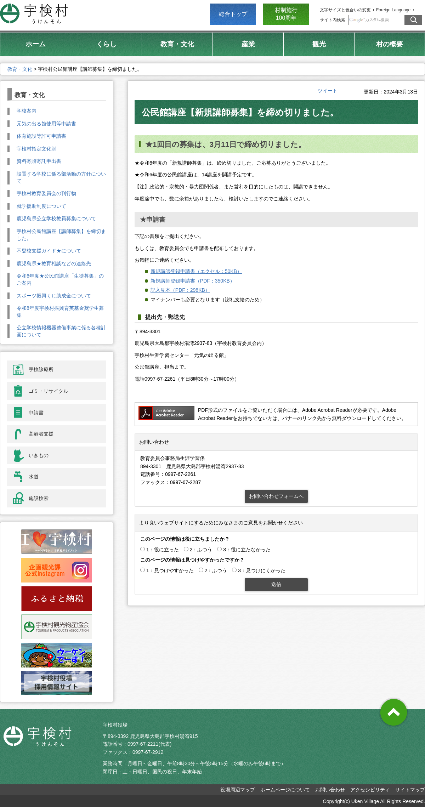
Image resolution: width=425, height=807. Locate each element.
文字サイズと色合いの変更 (345, 9)
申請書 (36, 412)
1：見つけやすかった (170, 570)
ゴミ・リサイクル (48, 391)
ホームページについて (285, 789)
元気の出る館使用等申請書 (46, 123)
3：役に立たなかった (247, 549)
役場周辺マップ (237, 789)
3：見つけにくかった (261, 570)
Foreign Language (393, 9)
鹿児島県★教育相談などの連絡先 (54, 263)
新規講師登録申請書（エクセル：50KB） (196, 271)
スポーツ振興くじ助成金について (54, 296)
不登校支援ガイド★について (49, 251)
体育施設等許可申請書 (41, 136)
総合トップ (233, 14)
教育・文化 (19, 69)
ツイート (328, 90)
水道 (34, 476)
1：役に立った (162, 549)
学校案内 (26, 111)
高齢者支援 (41, 434)
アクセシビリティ (370, 789)
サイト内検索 (332, 19)
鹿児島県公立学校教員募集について (56, 218)
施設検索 (39, 498)
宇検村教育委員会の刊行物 (46, 193)
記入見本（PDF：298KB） (180, 290)
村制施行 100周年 (286, 14)
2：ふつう (201, 549)
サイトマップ (410, 789)
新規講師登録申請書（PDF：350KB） (193, 281)
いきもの (39, 455)
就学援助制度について (41, 206)
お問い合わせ (330, 789)
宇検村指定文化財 (36, 149)
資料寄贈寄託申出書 (39, 161)
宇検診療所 (41, 369)
